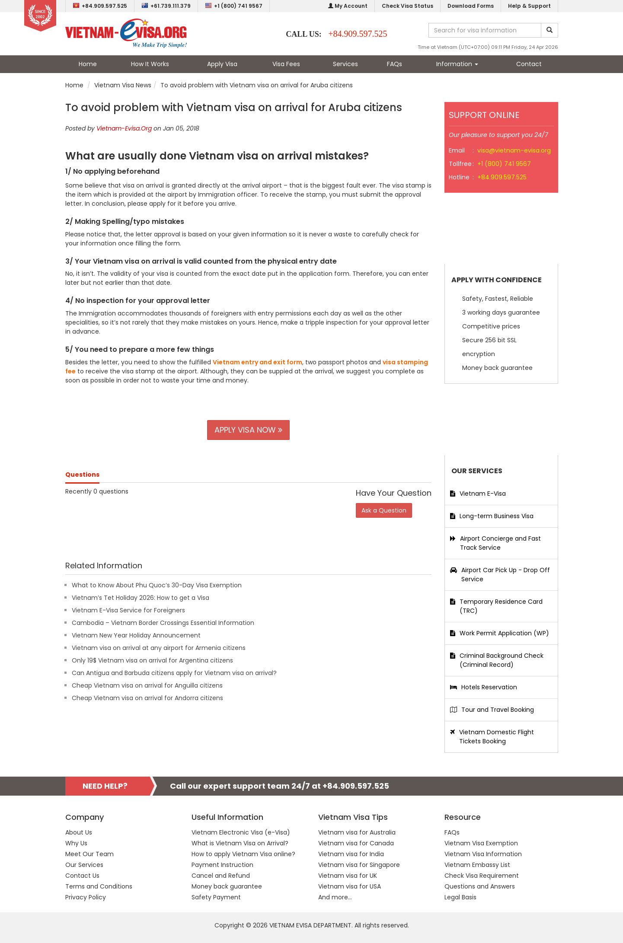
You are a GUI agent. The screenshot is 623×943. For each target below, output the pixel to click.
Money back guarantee (227, 886)
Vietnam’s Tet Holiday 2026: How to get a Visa (140, 597)
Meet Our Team (89, 854)
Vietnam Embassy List (477, 864)
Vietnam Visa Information (483, 854)
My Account (347, 6)
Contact (529, 64)
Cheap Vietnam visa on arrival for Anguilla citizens (147, 685)
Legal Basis (460, 897)
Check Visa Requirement (481, 875)
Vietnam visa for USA (349, 886)
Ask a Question (383, 510)
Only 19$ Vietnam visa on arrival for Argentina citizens (152, 660)
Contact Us (82, 875)
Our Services (84, 864)
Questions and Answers (479, 886)
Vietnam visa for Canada (356, 843)
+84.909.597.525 (100, 6)
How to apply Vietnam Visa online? (243, 854)
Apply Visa (222, 64)
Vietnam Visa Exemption (481, 843)
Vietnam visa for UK (347, 875)
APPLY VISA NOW (248, 429)
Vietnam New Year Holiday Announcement (136, 635)
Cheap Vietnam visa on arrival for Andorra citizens (147, 698)
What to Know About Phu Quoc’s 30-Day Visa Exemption (157, 585)
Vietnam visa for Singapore (359, 864)
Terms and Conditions (98, 886)
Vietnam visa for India (351, 854)
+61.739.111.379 (166, 6)
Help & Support (529, 6)
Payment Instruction (222, 864)
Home (88, 64)
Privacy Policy (85, 897)
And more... (335, 897)
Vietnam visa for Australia (357, 832)
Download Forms (470, 6)
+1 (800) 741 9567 (233, 6)
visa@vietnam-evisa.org (514, 150)
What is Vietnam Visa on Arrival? (240, 843)
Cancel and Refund (221, 875)
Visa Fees (286, 64)
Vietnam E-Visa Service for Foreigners (128, 610)
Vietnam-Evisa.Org (124, 128)
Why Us (76, 843)
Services (345, 64)
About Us (78, 832)
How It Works (150, 64)
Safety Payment (216, 897)
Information (457, 64)
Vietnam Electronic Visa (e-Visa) (241, 832)
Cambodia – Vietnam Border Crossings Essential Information (163, 622)
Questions (82, 474)
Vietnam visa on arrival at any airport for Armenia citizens (159, 648)
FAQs (394, 64)
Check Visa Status (407, 6)
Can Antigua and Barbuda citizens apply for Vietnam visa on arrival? (174, 673)
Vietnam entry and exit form (257, 362)
